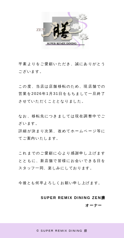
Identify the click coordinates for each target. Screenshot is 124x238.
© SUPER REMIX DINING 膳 (62, 230)
